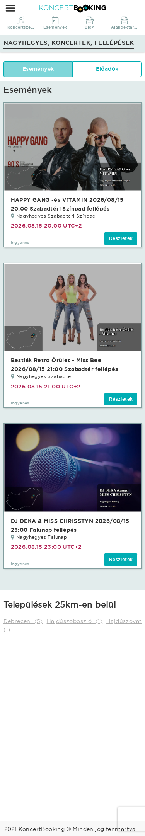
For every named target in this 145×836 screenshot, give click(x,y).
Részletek (121, 238)
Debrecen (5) (23, 621)
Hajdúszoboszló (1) (75, 621)
